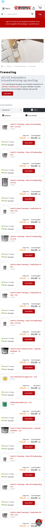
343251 (12, 157)
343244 (12, 185)
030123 (12, 379)
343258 (12, 517)
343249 (12, 129)
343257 (12, 489)
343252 (12, 213)
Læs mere (7, 93)
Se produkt (29, 143)
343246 (12, 269)
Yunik (3, 84)
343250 (12, 325)
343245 (12, 297)
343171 (12, 353)
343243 (12, 241)
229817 (12, 405)
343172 (12, 433)
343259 (12, 461)
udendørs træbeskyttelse (11, 87)
